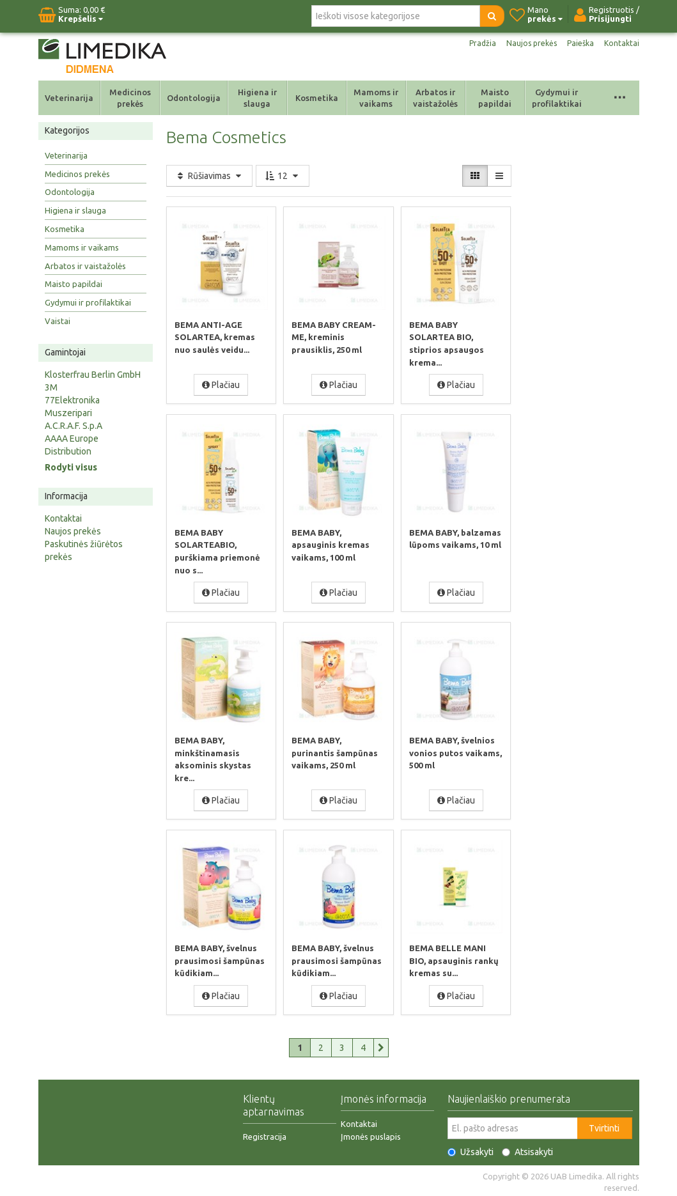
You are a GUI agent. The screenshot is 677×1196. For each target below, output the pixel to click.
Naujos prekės (524, 43)
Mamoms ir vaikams (376, 98)
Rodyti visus (71, 467)
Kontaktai (620, 43)
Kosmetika (316, 97)
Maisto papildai (494, 98)
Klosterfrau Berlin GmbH (93, 374)
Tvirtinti (604, 1126)
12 (282, 176)
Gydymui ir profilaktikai (557, 98)
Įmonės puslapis (371, 1134)
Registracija (264, 1134)
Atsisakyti (527, 1149)
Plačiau (221, 384)
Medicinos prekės (130, 98)
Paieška (577, 43)
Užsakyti (470, 1149)
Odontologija (194, 97)
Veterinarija (69, 97)
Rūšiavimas (209, 176)
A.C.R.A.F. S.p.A (73, 426)
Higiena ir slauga (257, 98)
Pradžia (471, 43)
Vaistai (57, 320)
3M (51, 387)
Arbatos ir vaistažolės (435, 98)
